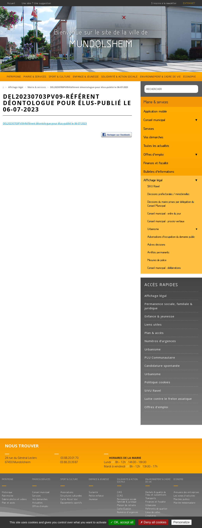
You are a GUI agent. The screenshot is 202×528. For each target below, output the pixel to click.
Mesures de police (156, 260)
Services (148, 128)
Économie (189, 76)
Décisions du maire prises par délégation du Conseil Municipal (170, 203)
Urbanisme (153, 229)
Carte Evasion (124, 508)
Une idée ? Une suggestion (36, 3)
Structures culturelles (71, 495)
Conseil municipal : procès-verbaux (166, 221)
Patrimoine (14, 76)
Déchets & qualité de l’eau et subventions (155, 493)
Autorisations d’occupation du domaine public (171, 236)
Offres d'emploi (156, 407)
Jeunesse (93, 499)
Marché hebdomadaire (184, 502)
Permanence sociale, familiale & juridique (168, 306)
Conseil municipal (154, 120)
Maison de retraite (126, 505)
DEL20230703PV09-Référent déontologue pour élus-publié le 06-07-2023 (45, 123)
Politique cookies (157, 382)
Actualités (37, 502)
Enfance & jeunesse (86, 76)
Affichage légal (15, 87)
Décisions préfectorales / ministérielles (168, 194)
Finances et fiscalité (155, 163)
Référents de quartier (156, 508)
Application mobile (155, 111)
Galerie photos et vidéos (14, 499)
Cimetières (150, 515)
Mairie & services (35, 76)
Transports (150, 498)
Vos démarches (153, 137)
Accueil (11, 3)
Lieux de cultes (152, 512)
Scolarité (93, 492)
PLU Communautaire (159, 357)
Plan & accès (154, 333)
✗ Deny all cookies (153, 522)
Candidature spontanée (162, 366)
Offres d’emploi (153, 154)
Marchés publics (182, 499)
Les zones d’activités (184, 495)
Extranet (189, 3)
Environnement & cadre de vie (160, 76)
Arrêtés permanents (158, 252)
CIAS (119, 492)
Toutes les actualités (156, 145)
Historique (7, 492)
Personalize (181, 522)
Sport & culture (59, 76)
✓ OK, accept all (121, 522)
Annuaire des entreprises (186, 492)
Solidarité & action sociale (119, 76)
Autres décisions (156, 244)
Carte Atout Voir (69, 499)
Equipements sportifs (71, 502)
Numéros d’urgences (160, 341)
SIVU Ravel (153, 186)
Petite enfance (96, 495)
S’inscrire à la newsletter (164, 3)
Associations (66, 492)
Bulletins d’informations (158, 171)
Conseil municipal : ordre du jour (164, 213)
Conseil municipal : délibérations (164, 267)
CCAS (120, 495)
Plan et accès (8, 502)
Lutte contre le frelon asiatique (168, 399)
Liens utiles (153, 324)
